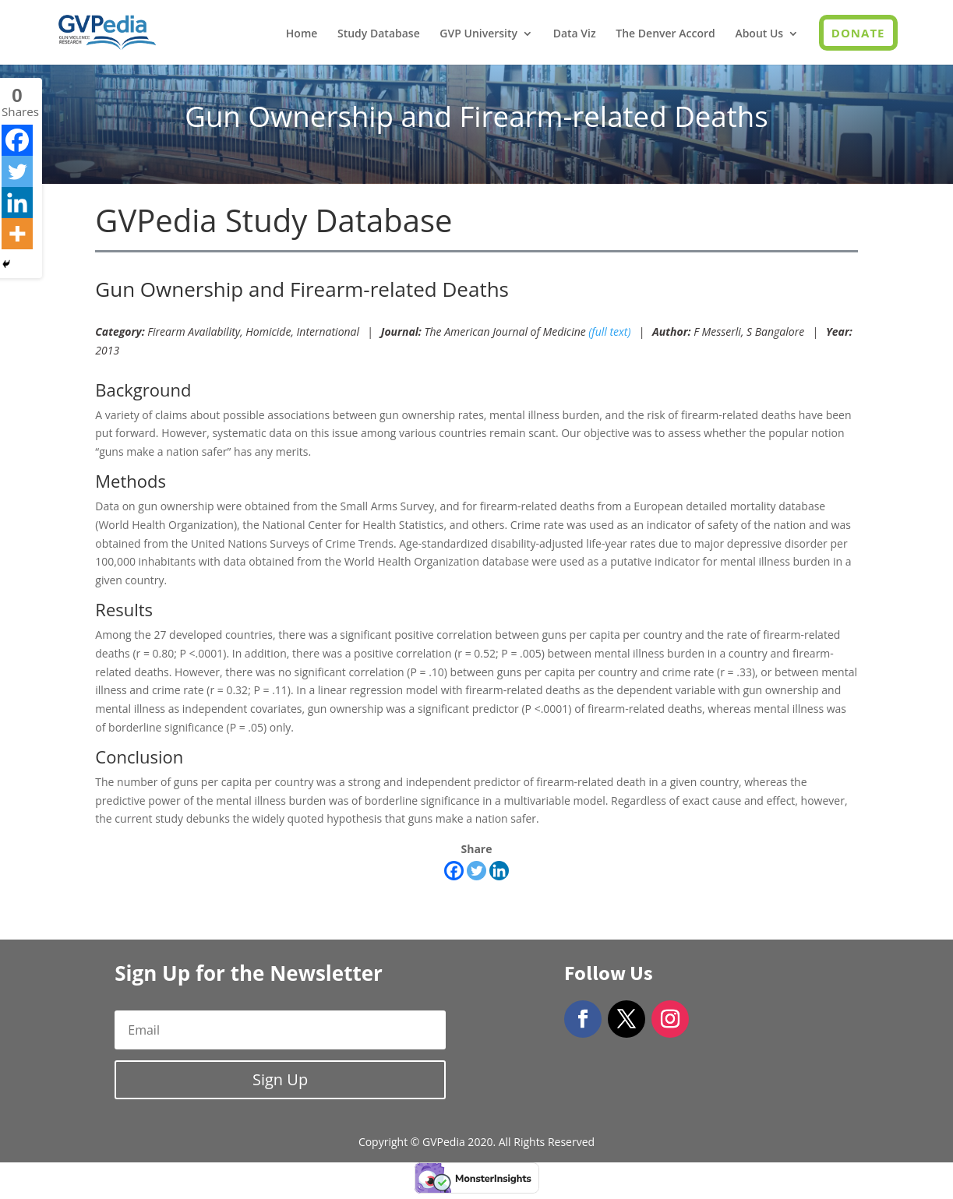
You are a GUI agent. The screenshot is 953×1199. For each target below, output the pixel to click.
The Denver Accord (665, 34)
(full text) (609, 331)
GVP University (478, 34)
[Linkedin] (499, 870)
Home (302, 34)
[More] (17, 233)
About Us (759, 34)
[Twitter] (476, 870)
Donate (858, 33)
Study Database (378, 34)
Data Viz (574, 34)
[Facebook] (454, 870)
